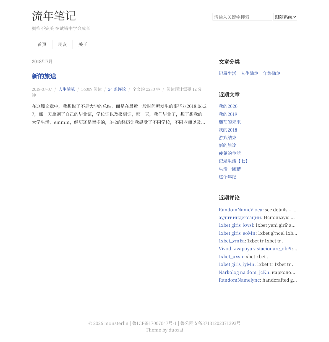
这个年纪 (227, 176)
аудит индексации (240, 217)
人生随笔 (66, 89)
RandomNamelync (239, 280)
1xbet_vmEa (232, 240)
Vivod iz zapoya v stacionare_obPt (255, 248)
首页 (42, 44)
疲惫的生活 (230, 153)
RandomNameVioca (240, 209)
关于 (83, 44)
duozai (176, 330)
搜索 (268, 17)
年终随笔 (272, 73)
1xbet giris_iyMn (236, 264)
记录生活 (227, 73)
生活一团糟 (230, 169)
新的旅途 (44, 75)
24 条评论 (117, 89)
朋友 (62, 44)
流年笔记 (54, 15)
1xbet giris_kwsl (236, 225)
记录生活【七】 (234, 161)
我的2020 (228, 106)
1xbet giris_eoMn (237, 233)
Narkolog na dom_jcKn (244, 272)
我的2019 (228, 114)
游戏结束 (227, 137)
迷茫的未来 (230, 122)
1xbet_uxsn (231, 256)
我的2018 (228, 130)
